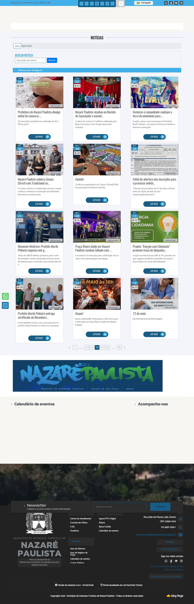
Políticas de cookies (173, 569)
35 (119, 347)
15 (102, 347)
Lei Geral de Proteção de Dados (166, 576)
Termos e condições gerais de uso (166, 566)
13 (91, 347)
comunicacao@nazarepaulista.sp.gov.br (156, 535)
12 (86, 347)
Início (17, 46)
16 (108, 347)
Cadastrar (160, 506)
